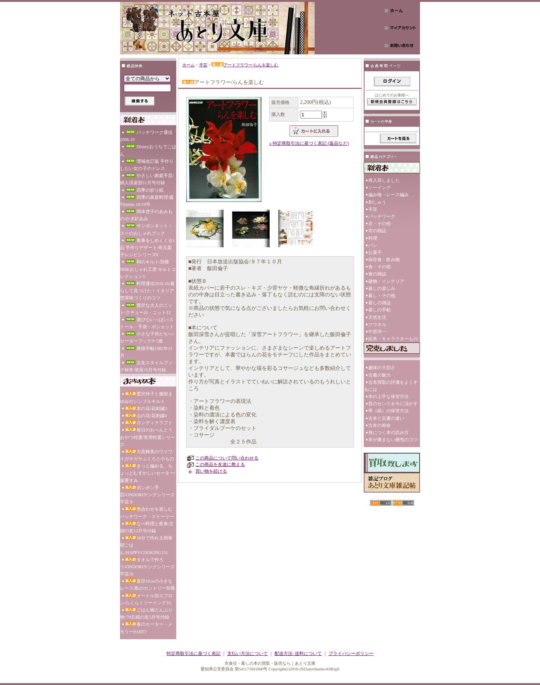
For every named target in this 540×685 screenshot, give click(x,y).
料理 (372, 238)
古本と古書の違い (386, 418)
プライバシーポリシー (351, 653)
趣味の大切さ (381, 367)
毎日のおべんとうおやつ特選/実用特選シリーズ (147, 437)
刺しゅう (377, 202)
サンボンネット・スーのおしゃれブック (146, 229)
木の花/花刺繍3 (145, 408)
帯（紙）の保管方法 (388, 410)
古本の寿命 (379, 425)
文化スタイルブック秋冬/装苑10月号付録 (146, 366)
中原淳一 (377, 331)
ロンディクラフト (148, 422)
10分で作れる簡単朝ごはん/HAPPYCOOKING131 (146, 545)
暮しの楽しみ (381, 288)
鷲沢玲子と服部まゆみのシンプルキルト (146, 397)
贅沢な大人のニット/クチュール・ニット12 (146, 309)
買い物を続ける (211, 471)
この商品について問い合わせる (226, 458)
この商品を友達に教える (220, 464)
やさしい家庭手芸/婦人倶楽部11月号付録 (147, 179)
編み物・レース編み (388, 194)
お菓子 (375, 252)
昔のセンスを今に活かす (393, 403)
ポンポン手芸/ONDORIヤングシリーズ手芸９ (147, 495)
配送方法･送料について (298, 653)
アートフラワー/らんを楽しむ (245, 65)
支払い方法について (247, 653)
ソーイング (379, 187)
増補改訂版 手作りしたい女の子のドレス (147, 165)
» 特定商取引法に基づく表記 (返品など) (309, 143)
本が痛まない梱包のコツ (393, 439)
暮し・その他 (381, 295)
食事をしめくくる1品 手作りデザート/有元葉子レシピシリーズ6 (147, 247)
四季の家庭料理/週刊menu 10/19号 (147, 201)
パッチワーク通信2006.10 (146, 136)
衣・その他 (379, 223)
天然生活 (377, 317)
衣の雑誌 (377, 230)
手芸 (203, 65)
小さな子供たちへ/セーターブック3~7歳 (147, 337)
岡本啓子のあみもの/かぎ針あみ (146, 215)
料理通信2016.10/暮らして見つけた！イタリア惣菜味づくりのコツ (147, 290)
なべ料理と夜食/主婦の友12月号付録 (147, 527)
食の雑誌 (377, 273)
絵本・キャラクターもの (393, 338)
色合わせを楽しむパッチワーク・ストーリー (147, 512)
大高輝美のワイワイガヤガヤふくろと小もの (147, 455)
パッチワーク (381, 216)
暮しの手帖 (379, 309)
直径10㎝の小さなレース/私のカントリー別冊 (147, 584)
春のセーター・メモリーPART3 (146, 628)
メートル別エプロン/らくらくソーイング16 (146, 599)
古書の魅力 (379, 375)
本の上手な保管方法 (388, 396)
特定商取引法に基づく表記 (193, 653)
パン (372, 245)
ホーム (188, 65)
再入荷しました (384, 180)
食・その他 (379, 266)
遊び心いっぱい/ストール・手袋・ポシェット (147, 323)
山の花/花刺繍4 (145, 415)
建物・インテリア (386, 281)
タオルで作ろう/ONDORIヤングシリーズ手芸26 (147, 567)
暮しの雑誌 (379, 302)
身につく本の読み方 (388, 432)
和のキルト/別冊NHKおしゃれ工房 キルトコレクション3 (148, 269)
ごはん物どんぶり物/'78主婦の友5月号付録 (146, 613)
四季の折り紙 (144, 190)
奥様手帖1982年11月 (146, 352)
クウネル (377, 324)
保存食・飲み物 (384, 259)
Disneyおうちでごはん (148, 150)
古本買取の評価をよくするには (391, 386)
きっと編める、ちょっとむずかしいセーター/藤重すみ (147, 473)
